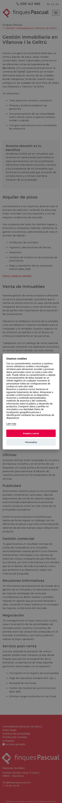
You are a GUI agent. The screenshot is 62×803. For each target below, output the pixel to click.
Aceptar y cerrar (31, 433)
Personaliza (31, 442)
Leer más (11, 423)
